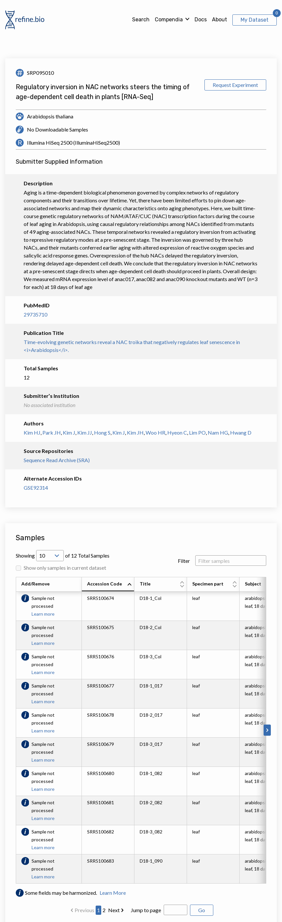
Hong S (102, 432)
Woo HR (155, 432)
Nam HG (218, 432)
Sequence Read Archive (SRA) (57, 460)
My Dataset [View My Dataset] (255, 20)
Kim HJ (32, 432)
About (219, 19)
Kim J (69, 432)
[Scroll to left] (14, 730)
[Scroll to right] (267, 730)
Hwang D (240, 432)
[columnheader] (108, 584)
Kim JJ (84, 432)
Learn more (43, 614)
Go (201, 910)
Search (141, 19)
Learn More (113, 893)
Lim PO (197, 432)
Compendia (169, 19)
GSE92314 (36, 487)
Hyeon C (177, 432)
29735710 (35, 314)
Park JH (51, 432)
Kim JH (135, 432)
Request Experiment (235, 85)
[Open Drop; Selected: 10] (50, 555)
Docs (201, 19)
